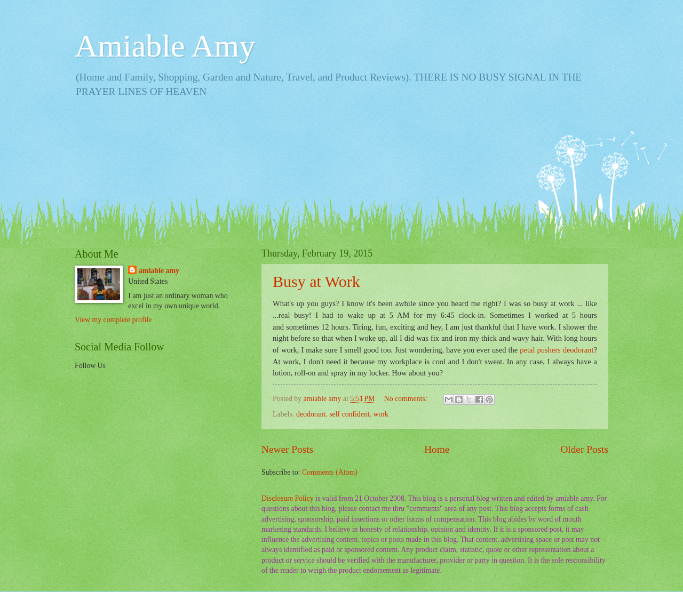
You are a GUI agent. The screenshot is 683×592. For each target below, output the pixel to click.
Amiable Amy (165, 45)
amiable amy (159, 271)
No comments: (406, 399)
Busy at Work (316, 281)
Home (436, 449)
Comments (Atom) (330, 472)
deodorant (310, 414)
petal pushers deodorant (556, 350)
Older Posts (584, 449)
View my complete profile (113, 320)
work (381, 414)
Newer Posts (287, 449)
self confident (349, 414)
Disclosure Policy (287, 498)
